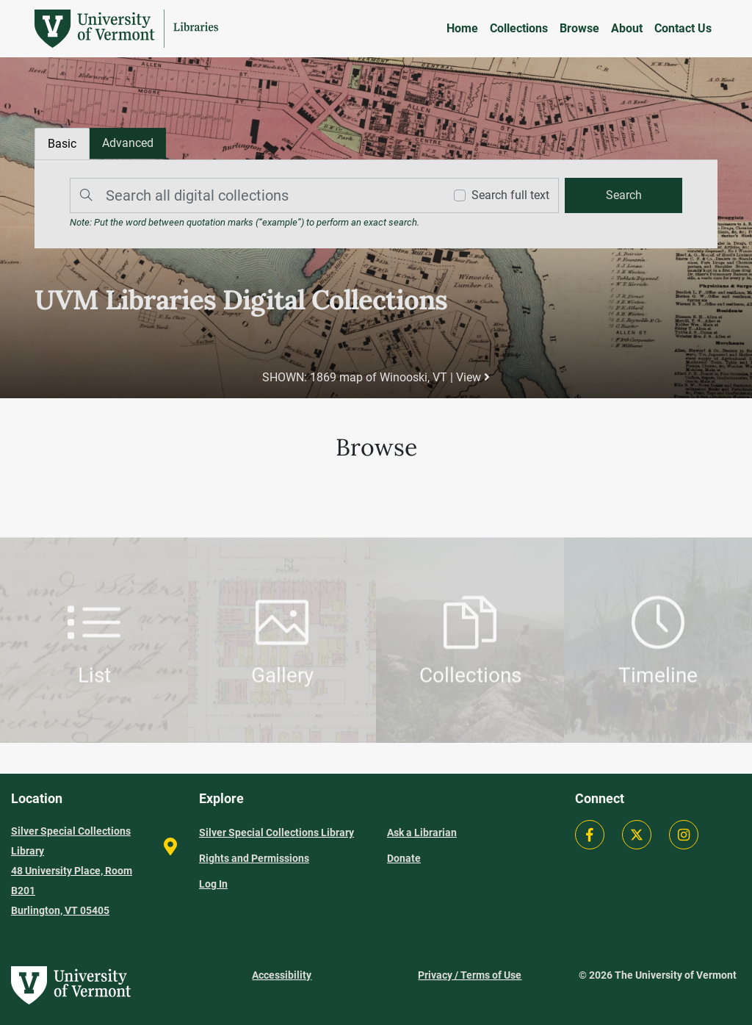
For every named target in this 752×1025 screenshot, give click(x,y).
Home (462, 28)
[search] (623, 195)
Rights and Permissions (254, 858)
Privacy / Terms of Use (469, 975)
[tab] (128, 143)
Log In (213, 884)
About (627, 28)
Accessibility (281, 975)
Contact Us (683, 28)
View (473, 377)
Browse (579, 28)
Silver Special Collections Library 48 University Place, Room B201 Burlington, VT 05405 (71, 870)
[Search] (253, 195)
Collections (519, 28)
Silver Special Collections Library (276, 832)
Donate (404, 858)
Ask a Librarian (422, 832)
